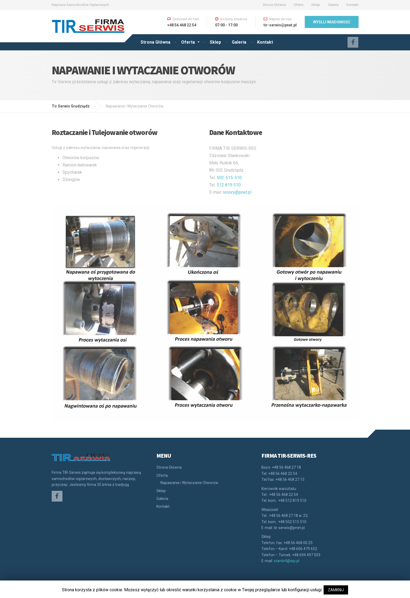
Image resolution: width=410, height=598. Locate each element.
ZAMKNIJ (336, 590)
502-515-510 (229, 177)
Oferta (298, 5)
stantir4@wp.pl (286, 561)
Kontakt (352, 5)
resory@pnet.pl (237, 192)
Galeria (333, 5)
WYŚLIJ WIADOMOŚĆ (331, 22)
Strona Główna (274, 5)
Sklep (315, 5)
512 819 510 (229, 184)
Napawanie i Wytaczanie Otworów (189, 483)
